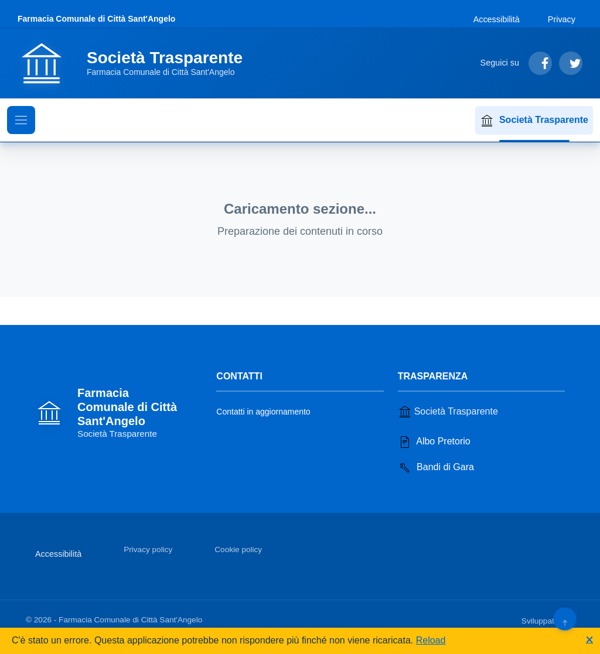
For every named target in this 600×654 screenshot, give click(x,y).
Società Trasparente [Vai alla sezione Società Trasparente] (448, 412)
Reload (431, 640)
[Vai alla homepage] (137, 63)
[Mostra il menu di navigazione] (21, 120)
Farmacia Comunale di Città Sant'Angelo (96, 18)
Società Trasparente (534, 121)
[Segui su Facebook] (540, 63)
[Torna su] (564, 618)
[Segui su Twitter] (570, 63)
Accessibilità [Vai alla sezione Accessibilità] (496, 19)
